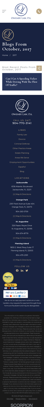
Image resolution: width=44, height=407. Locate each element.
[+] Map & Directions (22, 194)
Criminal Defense (22, 144)
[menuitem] (10, 398)
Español (22, 167)
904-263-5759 (22, 211)
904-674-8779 (22, 233)
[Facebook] (17, 270)
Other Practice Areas (22, 148)
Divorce (22, 139)
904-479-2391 (22, 255)
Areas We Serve (22, 158)
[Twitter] (27, 270)
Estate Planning (22, 153)
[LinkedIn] (22, 270)
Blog (22, 171)
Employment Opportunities (22, 162)
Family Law (22, 134)
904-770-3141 (22, 123)
